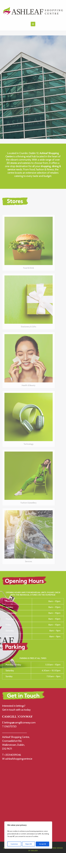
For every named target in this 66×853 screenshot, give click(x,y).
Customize (14, 844)
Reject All (29, 844)
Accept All (42, 844)
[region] (28, 835)
